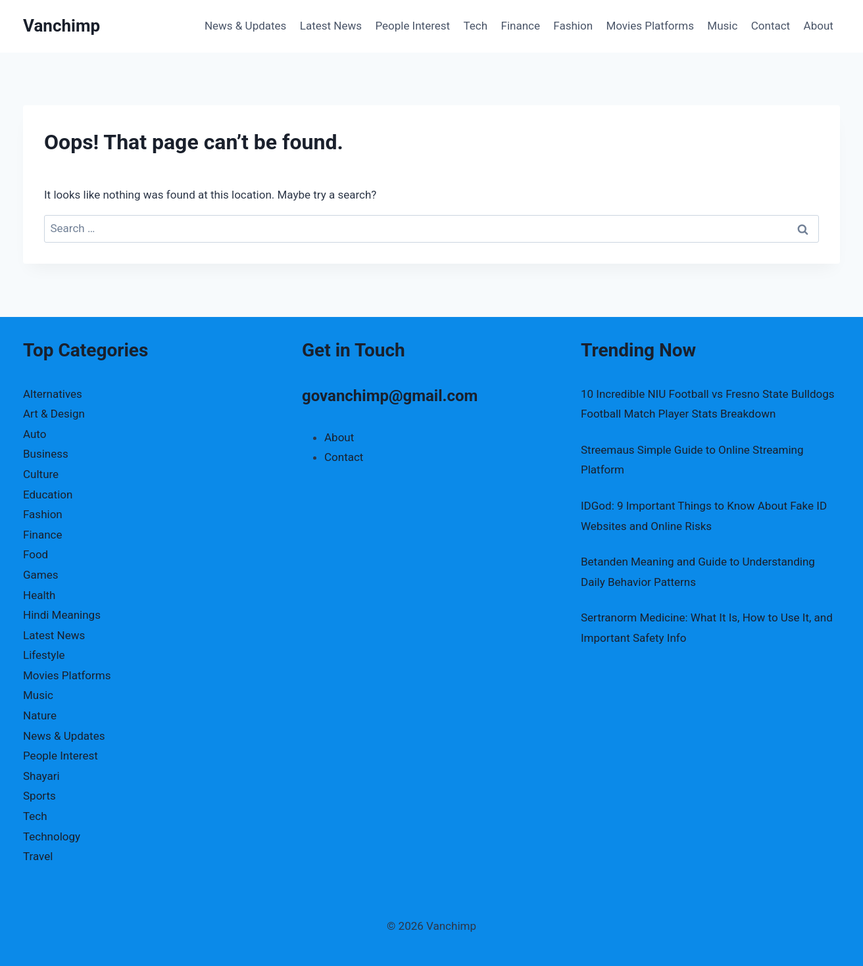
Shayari (41, 776)
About (818, 25)
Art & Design (54, 413)
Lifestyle (44, 655)
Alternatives (52, 393)
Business (45, 453)
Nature (40, 715)
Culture (41, 474)
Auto (34, 434)
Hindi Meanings (62, 614)
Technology (51, 836)
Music (722, 25)
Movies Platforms (650, 25)
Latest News (331, 25)
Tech (476, 25)
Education (47, 494)
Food (35, 554)
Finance (520, 25)
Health (39, 595)
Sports (39, 795)
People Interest (412, 25)
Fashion (573, 25)
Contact (770, 25)
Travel (38, 856)
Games (41, 574)
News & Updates (245, 25)
